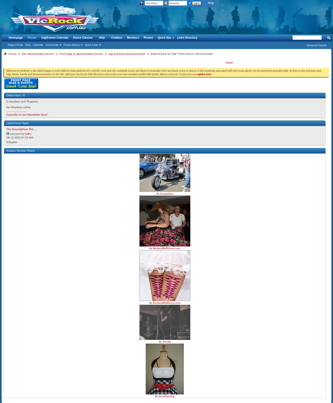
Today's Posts (15, 44)
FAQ (28, 44)
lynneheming (167, 396)
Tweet (229, 62)
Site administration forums (38, 53)
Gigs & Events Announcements (127, 53)
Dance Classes (83, 37)
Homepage (16, 37)
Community (52, 44)
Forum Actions (72, 44)
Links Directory (187, 37)
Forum (32, 37)
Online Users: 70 (15, 95)
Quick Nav (164, 37)
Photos (148, 37)
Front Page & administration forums (81, 53)
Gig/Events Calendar (54, 37)
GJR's (28, 133)
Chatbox (116, 37)
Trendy (166, 341)
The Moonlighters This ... (21, 129)
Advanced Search (317, 45)
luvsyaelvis (166, 193)
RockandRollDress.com (166, 248)
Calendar (38, 44)
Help (211, 3)
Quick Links (91, 44)
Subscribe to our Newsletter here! (27, 114)
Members (133, 37)
